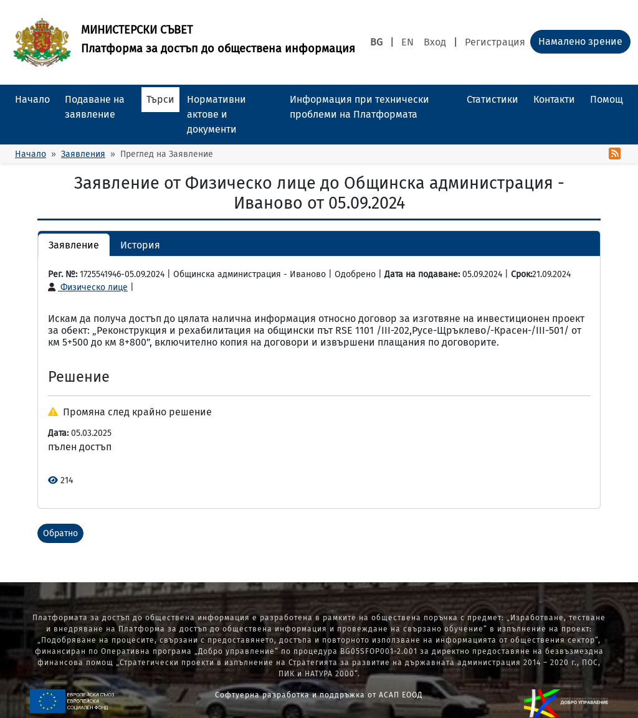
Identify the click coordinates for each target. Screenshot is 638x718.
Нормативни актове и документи (216, 114)
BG (376, 42)
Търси (160, 99)
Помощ (606, 99)
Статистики (492, 99)
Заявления (83, 154)
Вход (435, 42)
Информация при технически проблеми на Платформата (359, 106)
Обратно (60, 533)
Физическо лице (88, 287)
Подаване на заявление (95, 106)
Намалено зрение (580, 41)
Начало (32, 99)
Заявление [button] (74, 245)
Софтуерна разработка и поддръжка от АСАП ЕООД (318, 695)
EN (407, 42)
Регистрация (495, 42)
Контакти (554, 99)
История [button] (140, 245)
